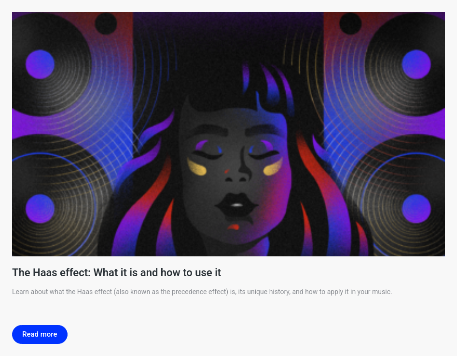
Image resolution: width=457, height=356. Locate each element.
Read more (39, 334)
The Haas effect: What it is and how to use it (116, 273)
